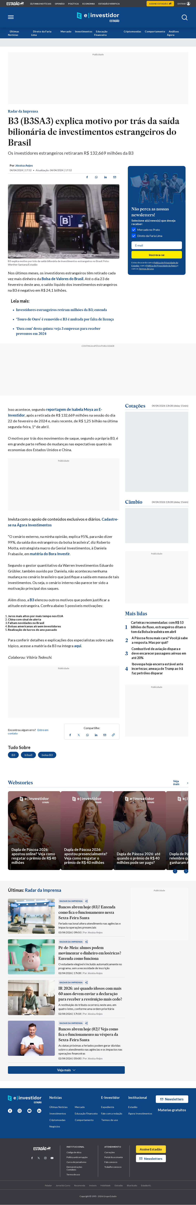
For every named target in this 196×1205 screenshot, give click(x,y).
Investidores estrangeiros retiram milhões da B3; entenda (61, 310)
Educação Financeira (100, 33)
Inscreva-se (156, 255)
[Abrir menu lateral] (11, 17)
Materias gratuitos (172, 1110)
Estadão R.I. (146, 1185)
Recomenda (79, 1185)
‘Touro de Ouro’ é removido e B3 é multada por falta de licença (65, 319)
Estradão (119, 1185)
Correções (109, 1152)
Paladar (48, 1185)
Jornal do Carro (63, 1185)
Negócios (54, 1126)
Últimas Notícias (13, 33)
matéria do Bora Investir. (50, 554)
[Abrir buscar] (184, 17)
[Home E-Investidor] (98, 17)
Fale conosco (110, 1162)
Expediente (107, 1107)
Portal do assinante (113, 1157)
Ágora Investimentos (140, 1113)
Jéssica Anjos (24, 165)
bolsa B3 (47, 755)
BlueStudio (132, 1185)
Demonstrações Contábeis (74, 1168)
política (73, 3)
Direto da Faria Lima (41, 33)
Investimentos (83, 31)
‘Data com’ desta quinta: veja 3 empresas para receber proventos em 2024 (58, 331)
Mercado (66, 31)
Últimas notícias (40, 3)
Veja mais (66, 1070)
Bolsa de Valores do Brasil (62, 278)
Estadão (132, 1107)
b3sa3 (28, 755)
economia (88, 3)
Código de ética (74, 1152)
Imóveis (92, 1185)
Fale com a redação (111, 1113)
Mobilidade (105, 1185)
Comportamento (155, 31)
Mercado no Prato (145, 230)
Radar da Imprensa (23, 111)
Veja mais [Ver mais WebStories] (180, 783)
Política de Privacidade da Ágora (161, 265)
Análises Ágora (173, 33)
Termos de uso (109, 1120)
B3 (32, 600)
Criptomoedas (132, 31)
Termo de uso (73, 1174)
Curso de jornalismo (76, 1162)
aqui (77, 646)
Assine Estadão (151, 1149)
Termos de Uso (146, 268)
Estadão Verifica (109, 3)
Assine (160, 3)
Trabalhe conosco (112, 1167)
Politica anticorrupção (77, 1157)
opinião (60, 3)
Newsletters (172, 1099)
